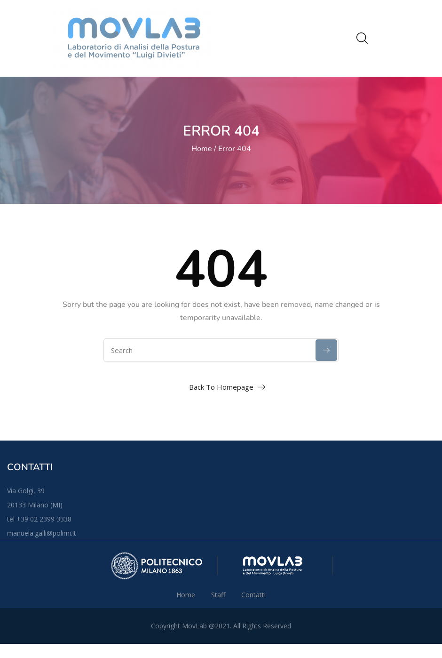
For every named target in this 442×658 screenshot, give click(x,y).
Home (201, 149)
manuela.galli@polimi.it (41, 533)
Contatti (253, 594)
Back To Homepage (221, 387)
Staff (218, 594)
